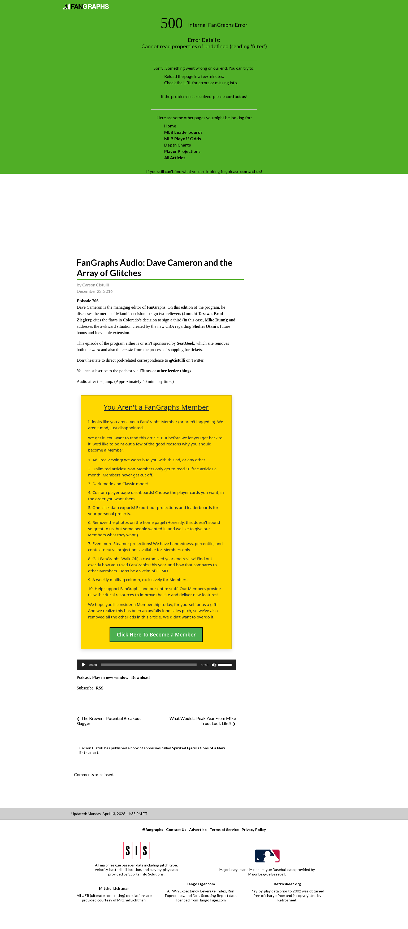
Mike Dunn (215, 320)
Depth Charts (177, 144)
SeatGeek (185, 343)
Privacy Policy (254, 829)
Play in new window (110, 677)
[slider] (149, 664)
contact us (235, 96)
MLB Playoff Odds (182, 138)
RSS (99, 688)
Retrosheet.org (287, 884)
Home (170, 125)
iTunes (145, 371)
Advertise (198, 829)
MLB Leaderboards (183, 132)
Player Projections (182, 151)
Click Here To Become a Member (156, 634)
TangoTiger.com (200, 884)
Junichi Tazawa (198, 313)
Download (140, 677)
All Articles (174, 157)
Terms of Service (224, 829)
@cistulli (177, 360)
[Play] (83, 664)
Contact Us (176, 829)
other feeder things (174, 371)
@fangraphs (152, 829)
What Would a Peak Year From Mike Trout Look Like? (203, 721)
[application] (156, 665)
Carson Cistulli (95, 284)
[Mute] (214, 664)
